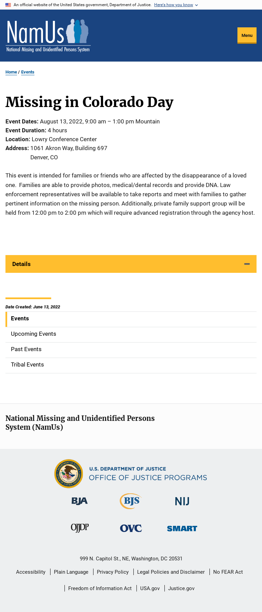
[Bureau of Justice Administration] (80, 506)
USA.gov (150, 588)
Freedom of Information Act (100, 588)
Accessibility (30, 572)
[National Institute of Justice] (182, 506)
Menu (247, 35)
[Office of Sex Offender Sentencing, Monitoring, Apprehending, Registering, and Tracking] (182, 532)
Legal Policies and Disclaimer (171, 572)
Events (27, 72)
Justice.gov (181, 588)
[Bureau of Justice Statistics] (131, 510)
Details (21, 264)
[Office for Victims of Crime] (131, 533)
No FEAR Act (228, 572)
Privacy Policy (113, 572)
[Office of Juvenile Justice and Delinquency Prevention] (80, 534)
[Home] (48, 35)
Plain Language (71, 572)
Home (11, 72)
